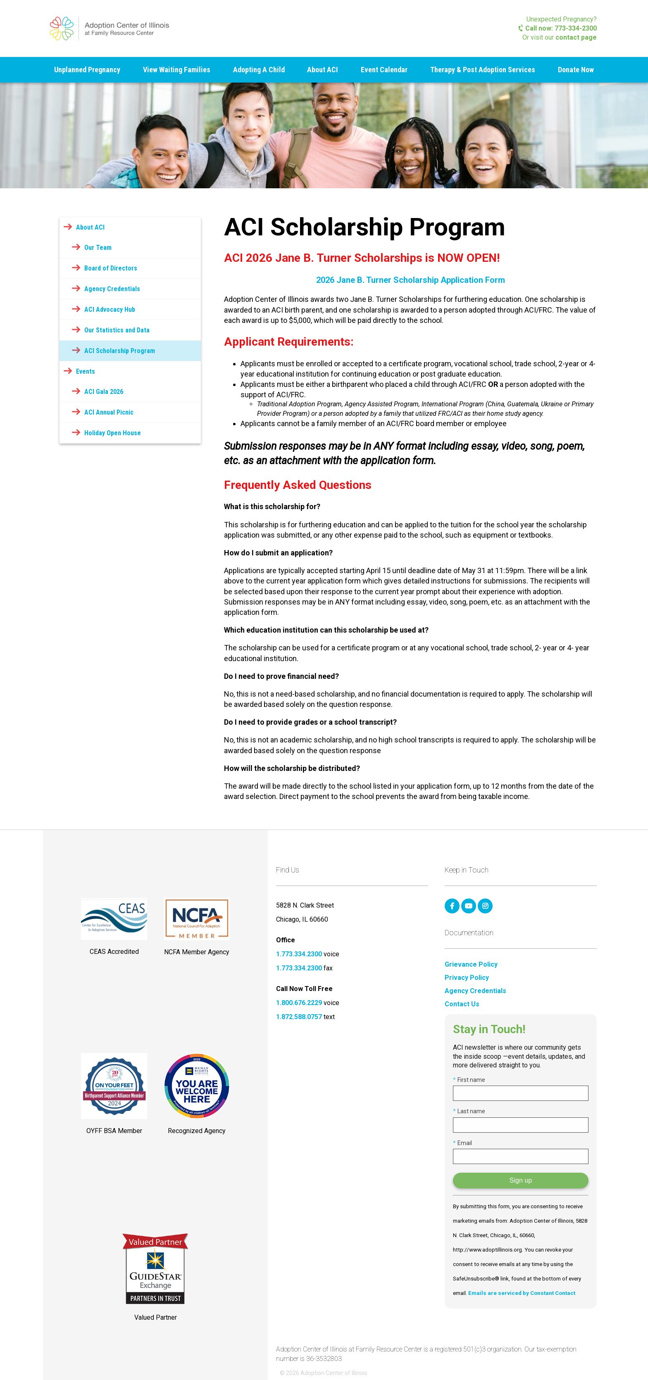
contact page (576, 37)
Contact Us (462, 1004)
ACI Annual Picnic (108, 412)
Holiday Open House (112, 433)
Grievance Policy (471, 964)
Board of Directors (110, 268)
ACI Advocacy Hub (109, 309)
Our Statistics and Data (117, 330)
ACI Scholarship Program (119, 351)
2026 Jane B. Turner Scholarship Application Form (410, 280)
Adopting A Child (259, 69)
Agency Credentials (112, 289)
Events (85, 371)
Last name (469, 1111)
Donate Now (576, 69)
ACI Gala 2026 (103, 392)
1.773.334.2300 (299, 954)
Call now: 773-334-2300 (558, 28)
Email (462, 1143)
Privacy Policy (467, 978)
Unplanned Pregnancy (87, 69)
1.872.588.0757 (299, 1017)
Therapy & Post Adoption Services (482, 69)
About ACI (322, 69)
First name (469, 1080)
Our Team (98, 247)
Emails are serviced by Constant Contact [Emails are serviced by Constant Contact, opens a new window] (521, 1293)
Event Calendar (384, 69)
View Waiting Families (176, 69)
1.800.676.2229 (299, 1003)
